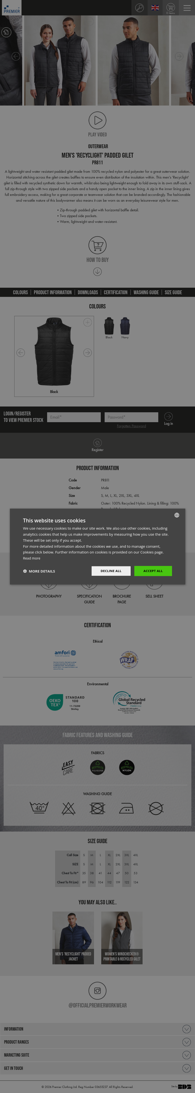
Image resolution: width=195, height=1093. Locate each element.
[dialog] (97, 546)
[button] (39, 571)
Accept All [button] (152, 570)
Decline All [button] (109, 570)
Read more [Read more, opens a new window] (32, 557)
